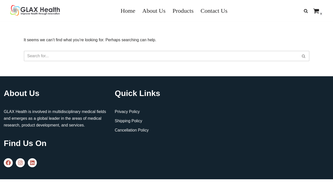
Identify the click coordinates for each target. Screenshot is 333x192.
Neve (8, 186)
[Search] (306, 11)
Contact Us (214, 11)
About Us (154, 11)
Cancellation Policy (132, 130)
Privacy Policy (127, 112)
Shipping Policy (128, 121)
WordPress (48, 186)
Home (128, 11)
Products (183, 11)
